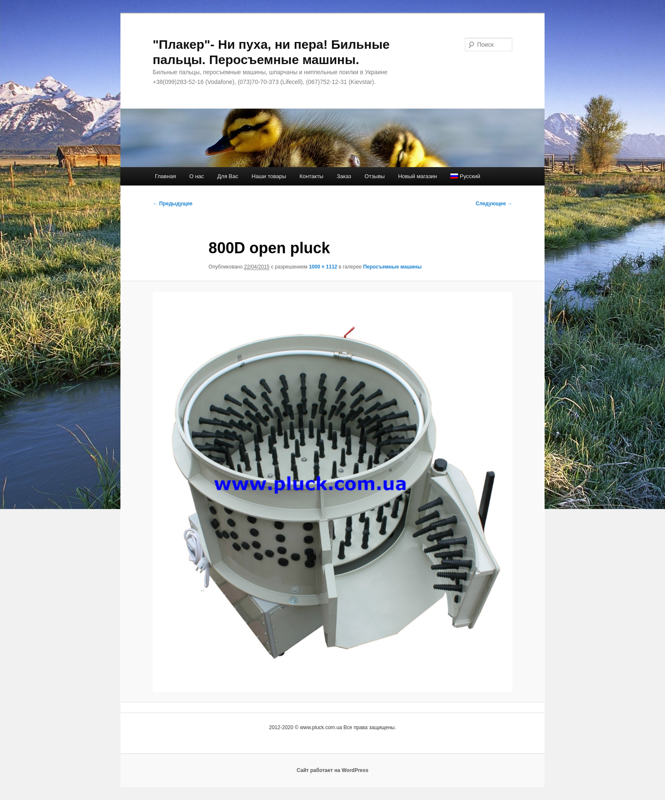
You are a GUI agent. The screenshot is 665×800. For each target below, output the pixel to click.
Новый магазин (417, 176)
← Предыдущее (173, 204)
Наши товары (268, 176)
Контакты (311, 176)
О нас (196, 176)
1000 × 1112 (323, 267)
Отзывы (375, 176)
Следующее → (494, 204)
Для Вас (227, 176)
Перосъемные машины (392, 267)
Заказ (344, 176)
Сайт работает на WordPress (332, 770)
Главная (165, 176)
